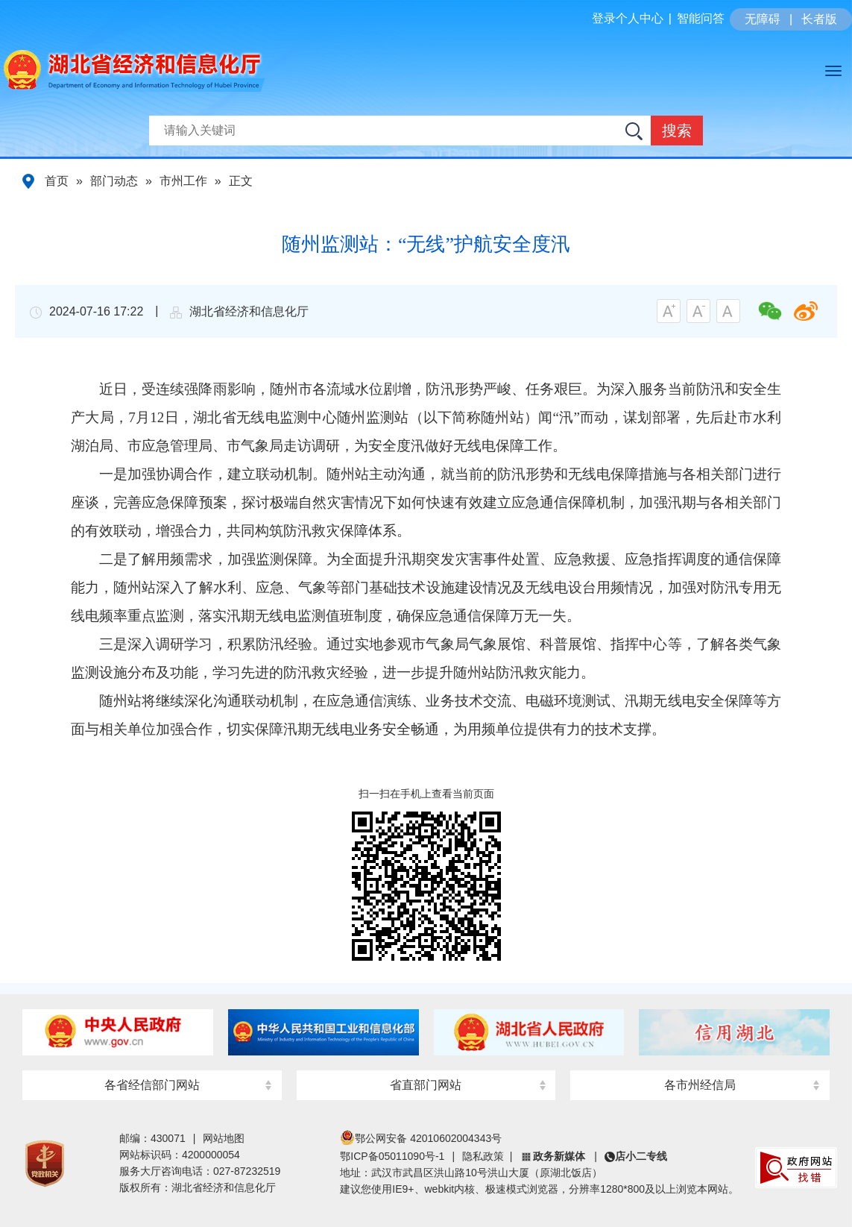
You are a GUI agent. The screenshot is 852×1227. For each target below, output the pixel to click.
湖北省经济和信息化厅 (215, 91)
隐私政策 (483, 1156)
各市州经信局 (700, 1085)
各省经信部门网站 (152, 1085)
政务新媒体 (559, 1156)
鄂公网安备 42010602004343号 (421, 1138)
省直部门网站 (425, 1085)
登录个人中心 (627, 18)
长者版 (819, 19)
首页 (57, 181)
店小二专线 (641, 1156)
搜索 (677, 130)
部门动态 (114, 181)
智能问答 (701, 18)
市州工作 (183, 181)
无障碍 (762, 19)
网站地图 (223, 1138)
